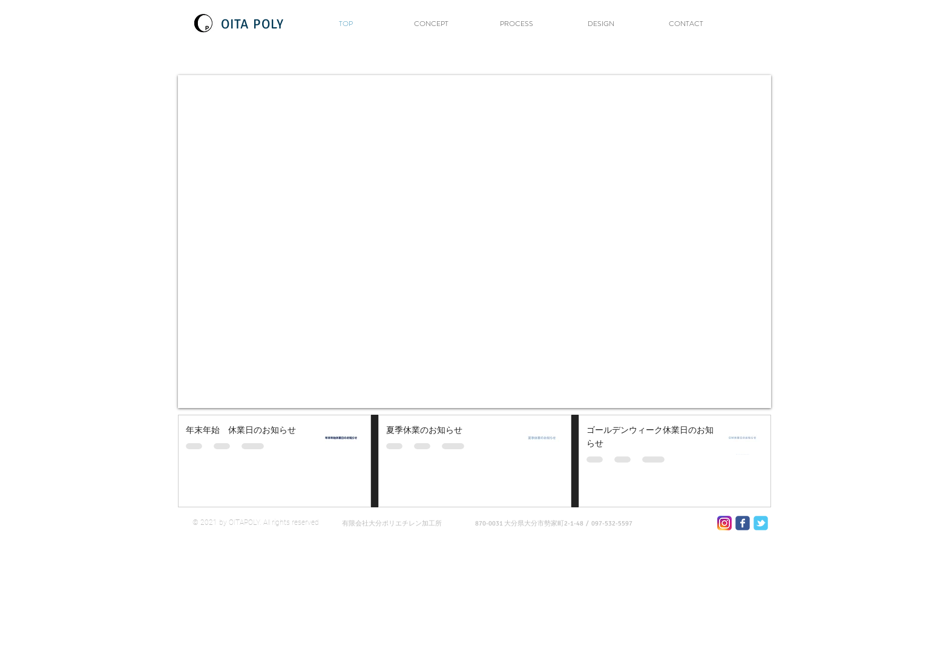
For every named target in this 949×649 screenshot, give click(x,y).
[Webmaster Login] (733, 578)
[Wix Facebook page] (742, 523)
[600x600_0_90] (724, 523)
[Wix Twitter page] (761, 523)
